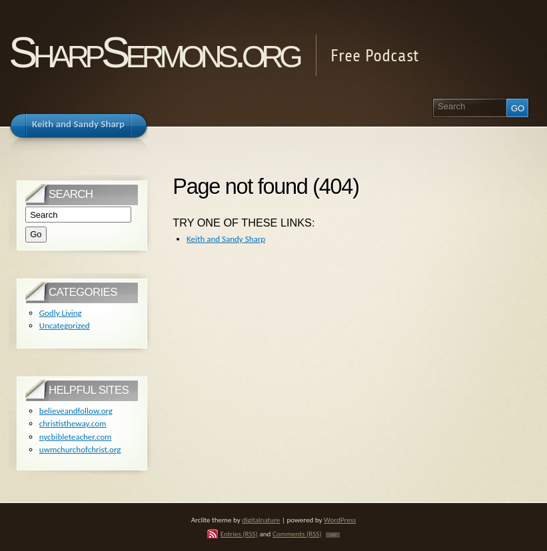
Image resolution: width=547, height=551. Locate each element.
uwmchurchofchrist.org (80, 449)
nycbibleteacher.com (75, 437)
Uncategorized (64, 325)
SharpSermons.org (153, 52)
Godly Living (60, 313)
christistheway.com (73, 423)
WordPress (340, 519)
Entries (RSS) (239, 533)
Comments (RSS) (297, 533)
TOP (333, 535)
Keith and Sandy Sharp (226, 239)
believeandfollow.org (76, 411)
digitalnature (261, 519)
